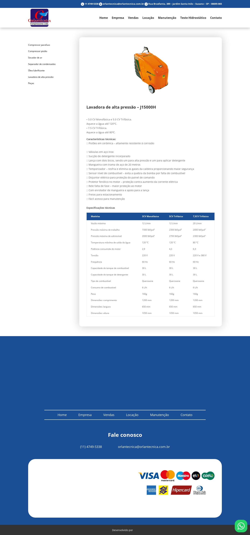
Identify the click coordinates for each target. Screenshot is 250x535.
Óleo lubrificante (36, 70)
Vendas (133, 18)
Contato (216, 18)
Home (103, 18)
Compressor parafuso (39, 44)
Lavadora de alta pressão (40, 76)
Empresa (118, 18)
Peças (31, 83)
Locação (148, 18)
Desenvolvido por (125, 529)
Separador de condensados (42, 64)
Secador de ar (35, 57)
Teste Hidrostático (193, 18)
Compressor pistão (37, 51)
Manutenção (167, 18)
